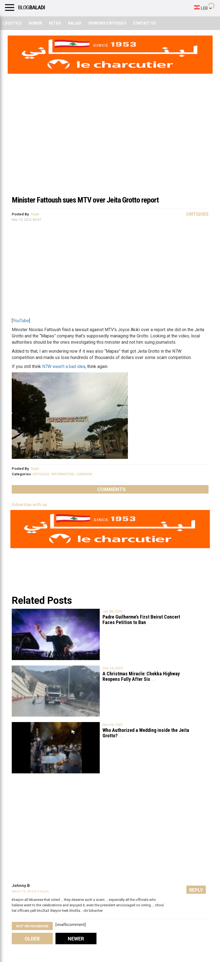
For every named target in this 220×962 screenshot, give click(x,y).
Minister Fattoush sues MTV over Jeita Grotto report (85, 199)
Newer (76, 939)
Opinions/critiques (107, 23)
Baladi (74, 23)
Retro (55, 23)
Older (32, 939)
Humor (35, 23)
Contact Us (144, 23)
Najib (35, 214)
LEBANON (84, 474)
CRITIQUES (40, 474)
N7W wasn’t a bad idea (63, 366)
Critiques (197, 214)
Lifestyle (12, 23)
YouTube (21, 320)
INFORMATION (62, 474)
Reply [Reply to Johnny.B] (196, 890)
